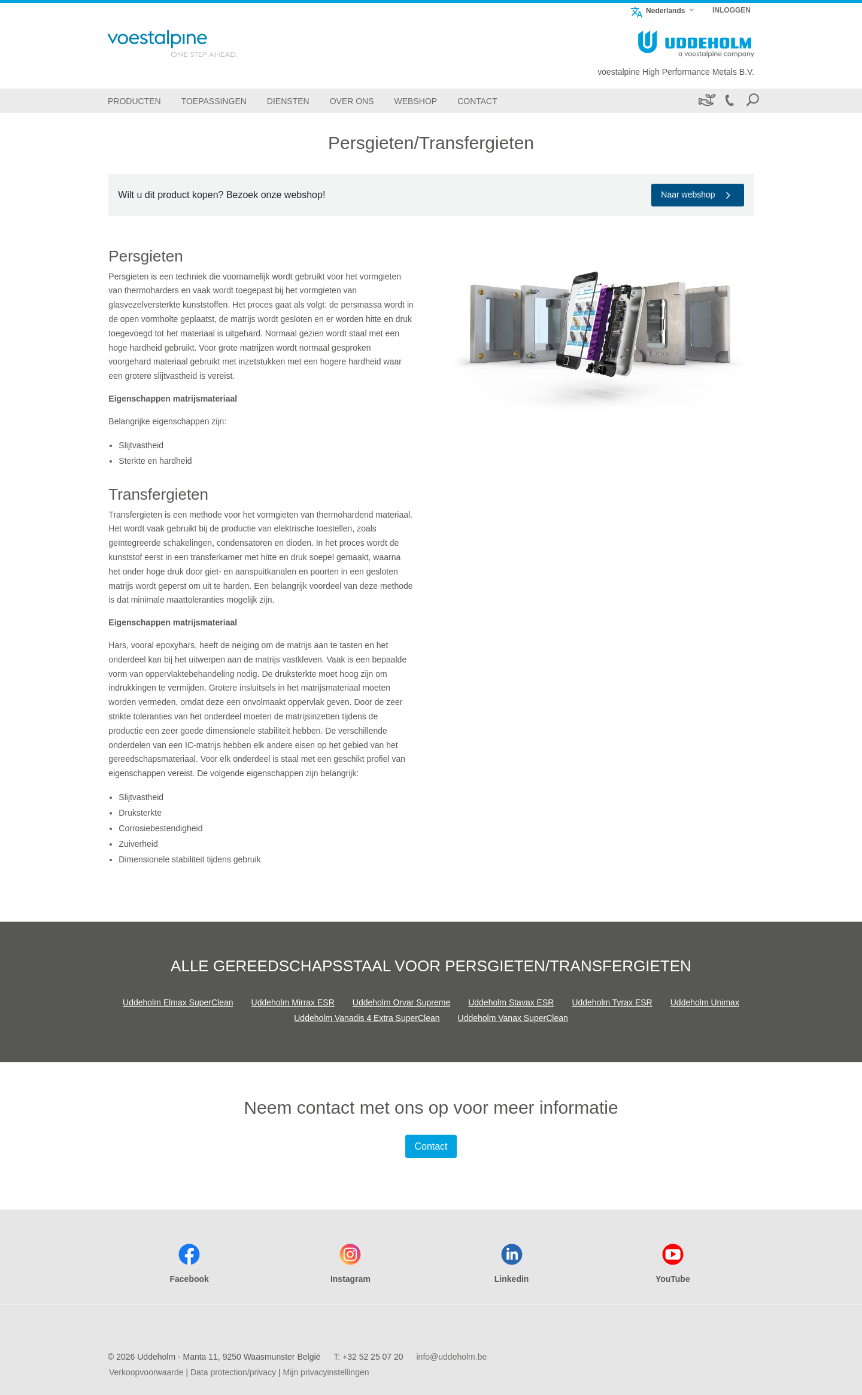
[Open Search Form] (752, 101)
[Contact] (477, 101)
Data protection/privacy (233, 1372)
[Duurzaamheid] (706, 101)
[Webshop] (416, 101)
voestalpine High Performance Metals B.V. (675, 72)
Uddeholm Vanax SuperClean (513, 1018)
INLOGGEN (731, 10)
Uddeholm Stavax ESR (511, 1002)
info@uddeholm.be (451, 1356)
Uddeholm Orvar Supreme (401, 1002)
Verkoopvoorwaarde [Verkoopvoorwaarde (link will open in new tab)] (146, 1372)
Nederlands (657, 10)
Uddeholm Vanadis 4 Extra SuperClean (366, 1018)
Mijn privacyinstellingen (326, 1372)
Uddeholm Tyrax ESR (612, 1002)
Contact (430, 1146)
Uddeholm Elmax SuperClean (178, 1002)
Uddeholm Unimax (704, 1002)
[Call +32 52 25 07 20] (729, 101)
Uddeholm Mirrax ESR (293, 1002)
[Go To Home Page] (188, 43)
